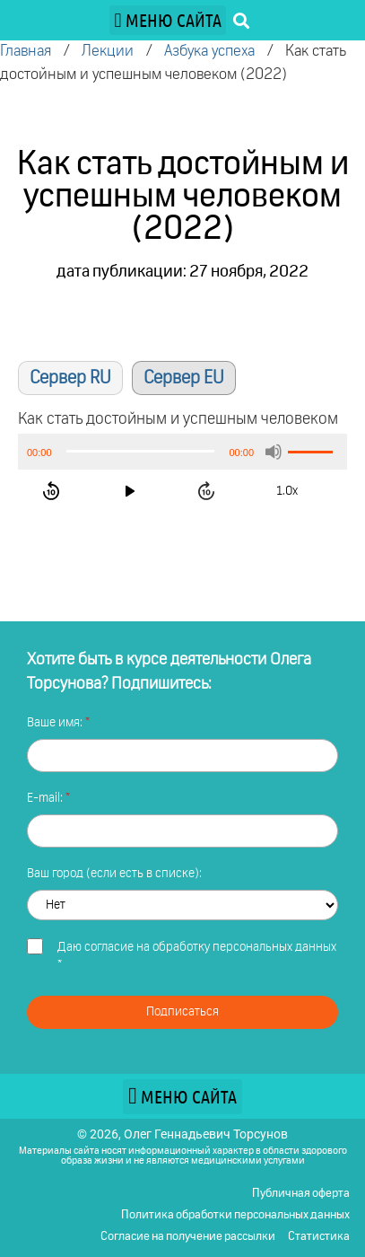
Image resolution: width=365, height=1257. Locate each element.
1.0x (287, 491)
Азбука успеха (209, 51)
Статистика (319, 1237)
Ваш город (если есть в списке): (114, 873)
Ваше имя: (56, 722)
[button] (167, 20)
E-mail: (46, 798)
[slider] (140, 451)
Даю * (196, 956)
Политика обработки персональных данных (235, 1215)
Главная (25, 51)
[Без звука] (273, 452)
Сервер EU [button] (183, 378)
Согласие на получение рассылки (187, 1237)
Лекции (108, 51)
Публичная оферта (301, 1194)
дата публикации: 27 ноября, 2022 (182, 272)
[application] (182, 452)
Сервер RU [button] (70, 378)
